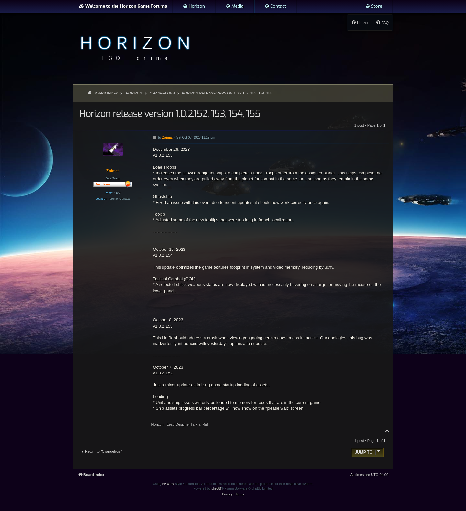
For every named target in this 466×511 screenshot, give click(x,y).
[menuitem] (194, 6)
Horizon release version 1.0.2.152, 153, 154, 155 (227, 93)
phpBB (216, 488)
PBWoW (168, 484)
